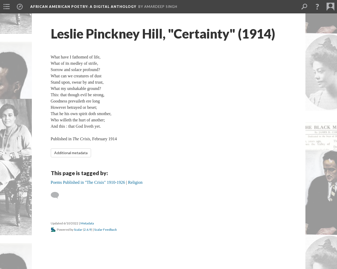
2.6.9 (87, 230)
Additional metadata (71, 152)
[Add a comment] (57, 195)
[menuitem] (6, 6)
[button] (317, 6)
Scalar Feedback (105, 230)
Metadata (87, 223)
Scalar (78, 230)
